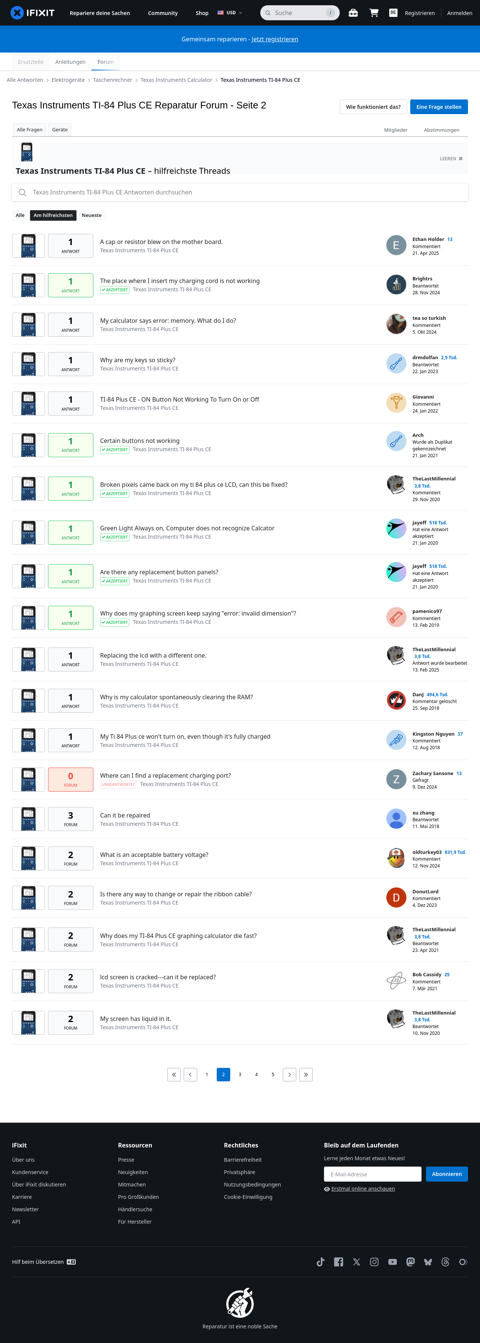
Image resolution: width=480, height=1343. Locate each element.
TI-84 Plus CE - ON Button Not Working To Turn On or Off (179, 381)
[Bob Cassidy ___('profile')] (396, 962)
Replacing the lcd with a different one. (153, 637)
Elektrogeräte (74, 61)
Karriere (22, 1178)
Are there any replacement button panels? (159, 554)
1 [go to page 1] (207, 1056)
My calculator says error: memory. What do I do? (168, 302)
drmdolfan (425, 339)
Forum (454, 61)
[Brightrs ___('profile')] (396, 266)
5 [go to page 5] (273, 1056)
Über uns (23, 1141)
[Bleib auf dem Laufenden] (373, 1156)
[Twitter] (355, 1243)
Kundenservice (30, 1154)
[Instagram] (373, 1243)
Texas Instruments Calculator (182, 61)
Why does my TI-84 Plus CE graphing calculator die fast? (178, 918)
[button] (393, 13)
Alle (20, 197)
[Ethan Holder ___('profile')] (396, 227)
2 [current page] (223, 1056)
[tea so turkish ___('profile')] (396, 306)
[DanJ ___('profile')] (396, 682)
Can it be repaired (125, 797)
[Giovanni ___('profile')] (396, 385)
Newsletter (25, 1191)
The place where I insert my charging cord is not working (180, 263)
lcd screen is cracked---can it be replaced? (158, 959)
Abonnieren (447, 1155)
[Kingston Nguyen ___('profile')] (396, 722)
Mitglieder (396, 111)
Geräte (60, 111)
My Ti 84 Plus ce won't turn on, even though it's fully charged (185, 718)
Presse (126, 1141)
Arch (418, 417)
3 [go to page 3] (240, 1056)
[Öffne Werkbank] (353, 12)
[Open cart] (374, 13)
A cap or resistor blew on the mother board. (161, 224)
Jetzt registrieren (275, 39)
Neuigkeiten (133, 1154)
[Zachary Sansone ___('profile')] (396, 761)
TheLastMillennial (434, 460)
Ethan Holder (428, 221)
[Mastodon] (409, 1243)
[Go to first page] (174, 1056)
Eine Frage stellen (439, 88)
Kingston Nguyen (433, 715)
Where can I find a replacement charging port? (165, 757)
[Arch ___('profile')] (396, 423)
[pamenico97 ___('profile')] (396, 599)
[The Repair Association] (462, 1243)
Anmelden (459, 13)
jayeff (419, 504)
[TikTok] (319, 1243)
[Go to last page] (306, 1056)
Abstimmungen (441, 111)
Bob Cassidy (426, 956)
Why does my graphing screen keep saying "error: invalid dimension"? (198, 595)
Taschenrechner (118, 61)
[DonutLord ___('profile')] (396, 879)
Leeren (451, 140)
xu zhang (423, 794)
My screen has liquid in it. (135, 1001)
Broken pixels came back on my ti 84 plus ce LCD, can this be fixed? (194, 466)
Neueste (92, 197)
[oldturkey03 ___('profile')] (396, 840)
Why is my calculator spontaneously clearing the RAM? (176, 679)
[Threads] (444, 1243)
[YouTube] (391, 1243)
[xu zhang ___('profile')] (396, 800)
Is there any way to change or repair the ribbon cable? (176, 876)
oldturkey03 (427, 834)
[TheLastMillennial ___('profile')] (396, 466)
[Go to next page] (289, 1056)
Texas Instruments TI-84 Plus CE (266, 61)
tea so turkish (429, 300)
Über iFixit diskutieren (39, 1166)
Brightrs (422, 260)
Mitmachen (132, 1166)
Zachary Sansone (432, 755)
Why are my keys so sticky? (138, 342)
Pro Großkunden (138, 1178)
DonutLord (425, 873)
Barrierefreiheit (242, 1141)
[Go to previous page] (190, 1056)
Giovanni (423, 378)
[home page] (32, 13)
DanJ (418, 676)
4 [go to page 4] (256, 1056)
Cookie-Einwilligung (248, 1178)
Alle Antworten (31, 61)
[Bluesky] (426, 1244)
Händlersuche (135, 1191)
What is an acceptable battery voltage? (154, 837)
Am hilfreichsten (53, 197)
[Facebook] (337, 1243)
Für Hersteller (135, 1203)
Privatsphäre (239, 1154)
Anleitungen (419, 61)
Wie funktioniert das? (373, 88)
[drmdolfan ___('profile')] (396, 345)
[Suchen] (300, 12)
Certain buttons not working (140, 423)
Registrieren (420, 13)
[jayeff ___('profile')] (396, 510)
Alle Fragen (29, 111)
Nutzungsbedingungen (252, 1166)
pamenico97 (427, 593)
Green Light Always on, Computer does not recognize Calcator (187, 510)
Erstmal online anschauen (359, 1170)
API (16, 1203)
